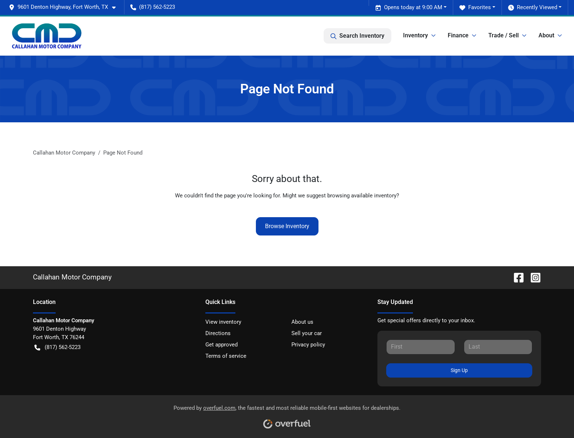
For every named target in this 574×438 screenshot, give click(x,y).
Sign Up (459, 370)
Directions (218, 333)
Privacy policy (308, 344)
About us (302, 322)
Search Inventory (357, 35)
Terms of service (225, 356)
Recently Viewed (532, 7)
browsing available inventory (361, 195)
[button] (65, 7)
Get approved (221, 344)
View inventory (223, 322)
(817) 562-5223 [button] (152, 7)
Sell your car (306, 333)
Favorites (475, 7)
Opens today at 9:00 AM (408, 7)
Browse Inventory (287, 226)
